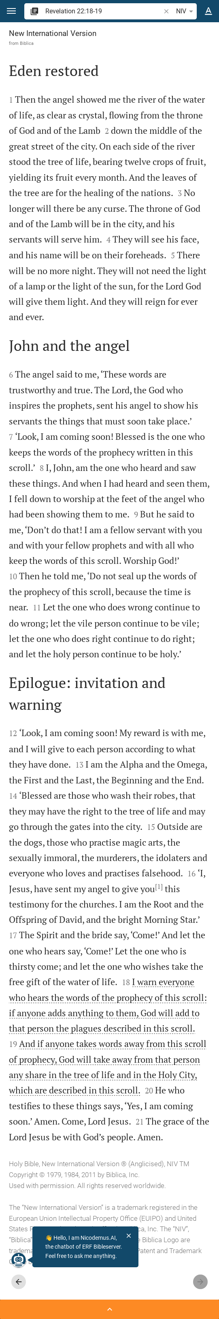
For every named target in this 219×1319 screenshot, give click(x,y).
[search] (104, 11)
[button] (11, 11)
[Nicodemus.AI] (18, 1260)
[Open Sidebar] (109, 1309)
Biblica (27, 43)
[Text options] (208, 11)
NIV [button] (186, 11)
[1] (159, 886)
